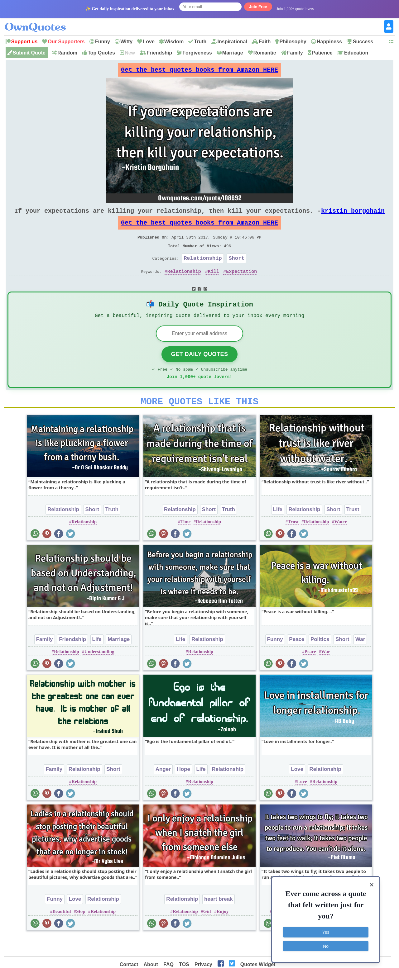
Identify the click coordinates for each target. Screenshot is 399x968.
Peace (296, 659)
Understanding (99, 670)
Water (340, 541)
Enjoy (222, 930)
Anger (163, 788)
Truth (200, 41)
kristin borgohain (353, 215)
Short (236, 269)
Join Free (258, 6)
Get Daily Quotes (199, 370)
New (130, 52)
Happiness (329, 41)
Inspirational (232, 41)
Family (295, 52)
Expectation (241, 284)
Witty (126, 41)
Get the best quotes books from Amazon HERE (199, 71)
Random (67, 52)
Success (363, 41)
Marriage (232, 52)
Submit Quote (29, 52)
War (360, 659)
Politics (319, 659)
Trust (352, 529)
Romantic (264, 52)
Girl (207, 930)
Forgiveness (197, 52)
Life (277, 529)
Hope (183, 788)
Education (356, 52)
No (326, 944)
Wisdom (174, 41)
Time (185, 541)
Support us (24, 41)
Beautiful (61, 930)
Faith (265, 41)
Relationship (203, 269)
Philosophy (292, 41)
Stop (80, 930)
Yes (325, 930)
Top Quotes (101, 52)
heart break (218, 918)
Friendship (159, 52)
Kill (213, 284)
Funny (102, 41)
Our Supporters (66, 41)
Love (148, 41)
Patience (322, 52)
